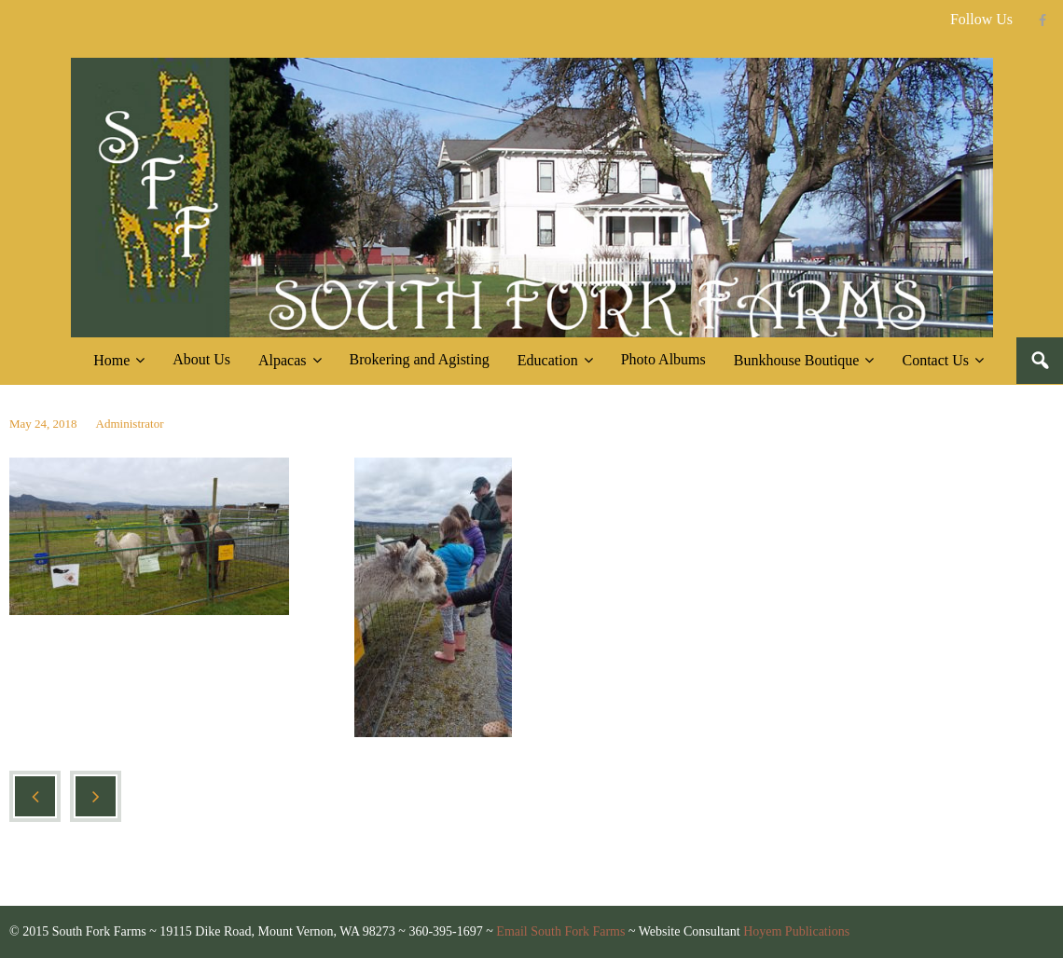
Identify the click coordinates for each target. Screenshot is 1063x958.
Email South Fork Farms (560, 931)
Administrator (130, 424)
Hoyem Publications (796, 931)
